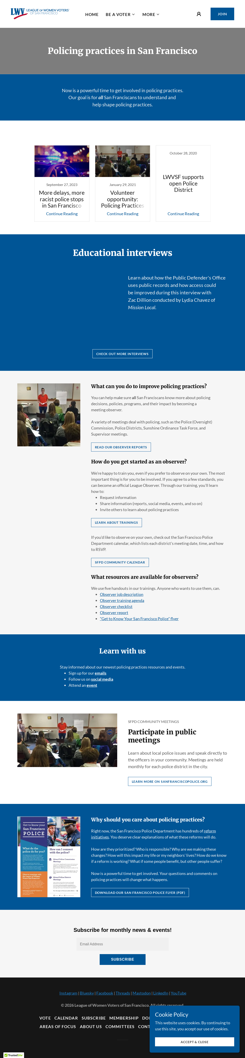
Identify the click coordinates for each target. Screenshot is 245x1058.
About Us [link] (91, 1026)
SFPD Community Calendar (120, 562)
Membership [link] (124, 1018)
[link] (40, 13)
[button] (120, 14)
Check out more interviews (122, 354)
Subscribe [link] (94, 1018)
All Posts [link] (104, 135)
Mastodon (142, 993)
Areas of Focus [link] (58, 1026)
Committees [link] (120, 1026)
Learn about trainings (116, 522)
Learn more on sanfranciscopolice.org (170, 781)
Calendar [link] (66, 1018)
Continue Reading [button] (62, 213)
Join (222, 14)
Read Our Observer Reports (121, 447)
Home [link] (92, 14)
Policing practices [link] (133, 135)
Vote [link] (45, 1018)
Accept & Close (194, 1042)
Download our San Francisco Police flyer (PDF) (140, 893)
